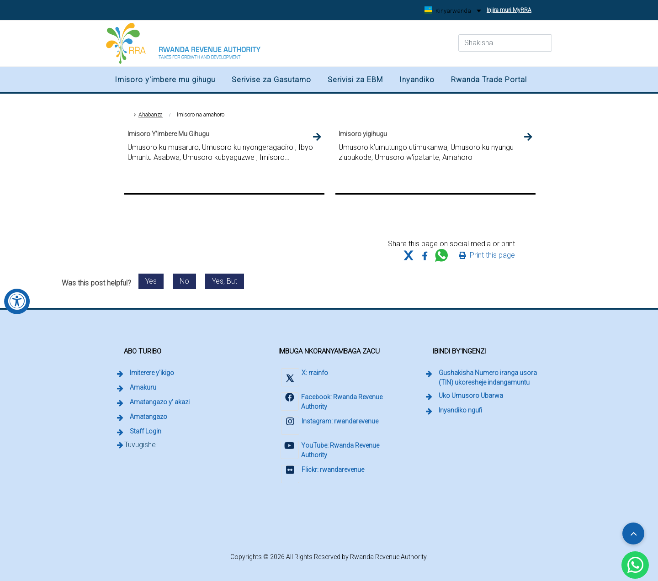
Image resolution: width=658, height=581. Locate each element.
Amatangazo (148, 416)
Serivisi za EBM (355, 79)
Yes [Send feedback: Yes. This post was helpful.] (151, 281)
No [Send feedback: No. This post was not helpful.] (184, 281)
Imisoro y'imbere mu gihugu (165, 79)
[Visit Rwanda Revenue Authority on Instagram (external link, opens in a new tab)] (329, 427)
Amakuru (143, 387)
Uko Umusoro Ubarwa (471, 395)
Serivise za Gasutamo (271, 79)
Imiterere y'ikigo (152, 372)
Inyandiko (417, 79)
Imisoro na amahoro (200, 114)
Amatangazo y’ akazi (160, 402)
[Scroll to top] (633, 533)
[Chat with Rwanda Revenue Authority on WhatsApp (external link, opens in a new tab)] (635, 565)
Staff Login (146, 431)
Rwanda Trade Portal (489, 79)
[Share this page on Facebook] (425, 255)
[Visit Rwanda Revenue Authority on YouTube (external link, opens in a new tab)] (334, 451)
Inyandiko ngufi (460, 410)
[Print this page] (487, 255)
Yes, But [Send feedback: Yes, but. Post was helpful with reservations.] (224, 281)
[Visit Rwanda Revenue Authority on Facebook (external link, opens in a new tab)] (334, 402)
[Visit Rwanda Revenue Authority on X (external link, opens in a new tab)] (304, 378)
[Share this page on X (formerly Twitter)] (408, 255)
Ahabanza (150, 114)
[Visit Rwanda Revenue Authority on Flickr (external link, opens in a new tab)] (322, 475)
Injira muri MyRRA (510, 6)
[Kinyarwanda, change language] (453, 10)
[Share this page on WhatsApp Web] (441, 255)
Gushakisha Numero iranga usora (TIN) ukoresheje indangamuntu (491, 377)
